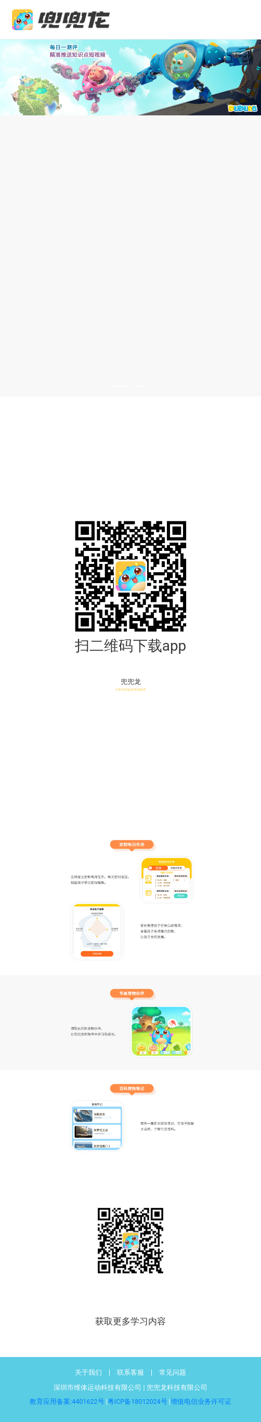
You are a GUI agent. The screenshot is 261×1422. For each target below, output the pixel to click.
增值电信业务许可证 (201, 1401)
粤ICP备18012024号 (137, 1401)
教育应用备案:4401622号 (67, 1401)
